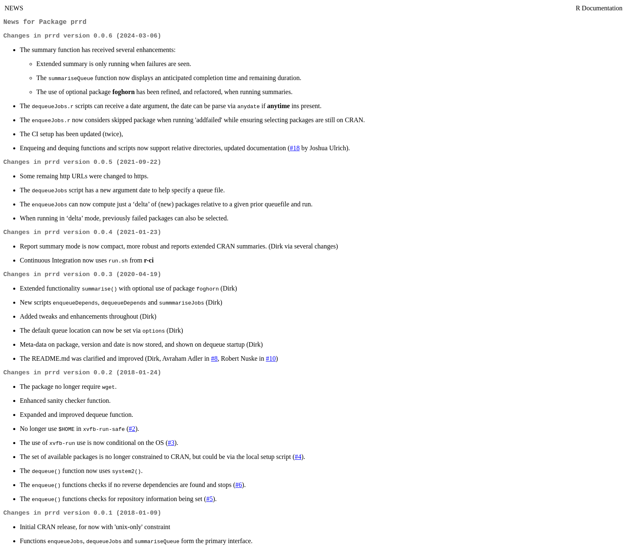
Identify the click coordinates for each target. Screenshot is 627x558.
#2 (132, 434)
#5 (209, 504)
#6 (238, 490)
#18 (295, 150)
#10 (271, 363)
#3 (171, 448)
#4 (298, 462)
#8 (214, 363)
